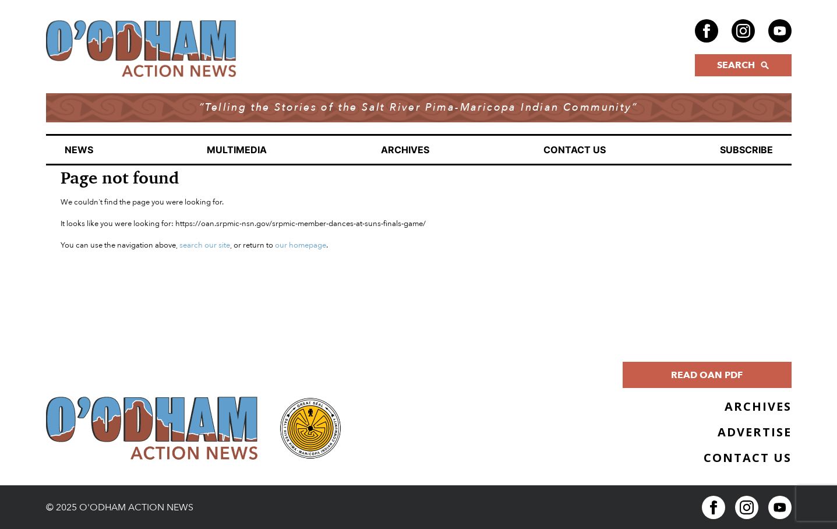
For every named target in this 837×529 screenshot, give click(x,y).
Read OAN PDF (707, 375)
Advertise (755, 432)
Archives (405, 149)
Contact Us (574, 149)
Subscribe (746, 149)
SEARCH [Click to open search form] (743, 65)
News (79, 149)
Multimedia (237, 149)
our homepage (300, 245)
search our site (204, 245)
